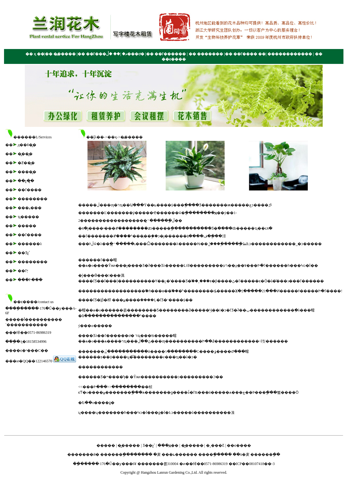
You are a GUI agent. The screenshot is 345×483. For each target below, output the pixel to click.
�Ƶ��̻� (26, 163)
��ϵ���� (239, 445)
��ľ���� (30, 190)
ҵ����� (28, 217)
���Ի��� (30, 280)
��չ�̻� (26, 181)
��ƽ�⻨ (241, 454)
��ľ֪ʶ (23, 271)
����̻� (27, 172)
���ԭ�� (168, 445)
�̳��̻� (25, 154)
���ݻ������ (179, 454)
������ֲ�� (265, 454)
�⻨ (157, 454)
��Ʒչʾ (24, 253)
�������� (32, 199)
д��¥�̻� (27, 145)
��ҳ (112, 137)
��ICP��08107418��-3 (252, 464)
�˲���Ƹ (215, 445)
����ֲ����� (214, 454)
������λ (30, 244)
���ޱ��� (30, 208)
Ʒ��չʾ (149, 445)
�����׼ (27, 226)
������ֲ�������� (126, 454)
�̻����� (129, 445)
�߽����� (131, 137)
